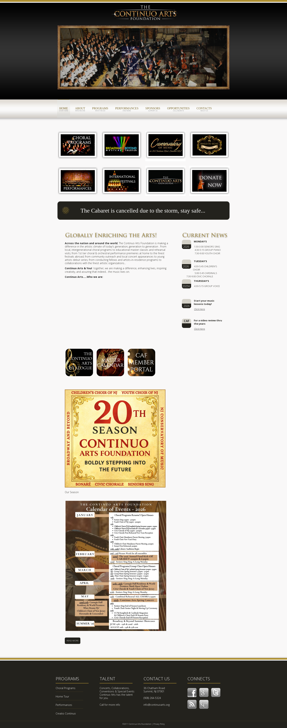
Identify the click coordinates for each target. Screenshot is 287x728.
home (63, 109)
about (80, 109)
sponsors (152, 109)
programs (100, 109)
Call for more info (110, 704)
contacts (204, 109)
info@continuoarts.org (157, 704)
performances (126, 109)
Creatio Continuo (66, 713)
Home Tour (62, 696)
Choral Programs (65, 688)
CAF (145, 14)
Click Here (199, 309)
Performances (64, 705)
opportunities (178, 109)
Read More (73, 640)
